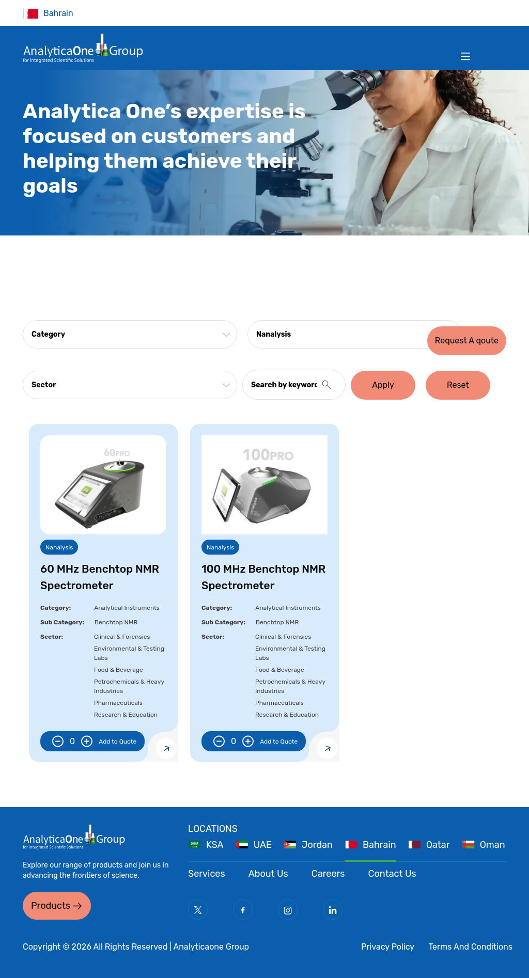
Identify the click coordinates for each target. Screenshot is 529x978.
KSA (215, 844)
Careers (328, 873)
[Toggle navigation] (465, 56)
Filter (488, 13)
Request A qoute (467, 340)
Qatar (438, 844)
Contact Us (392, 873)
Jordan (317, 844)
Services (206, 873)
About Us (268, 873)
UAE (263, 844)
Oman (492, 844)
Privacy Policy (387, 947)
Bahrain (379, 844)
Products (50, 905)
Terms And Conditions (470, 947)
